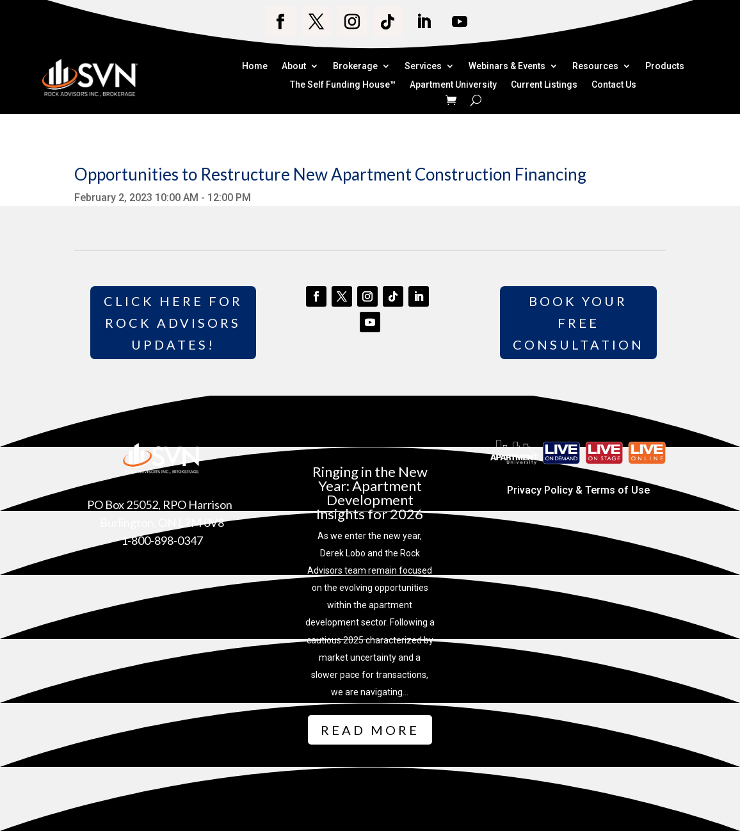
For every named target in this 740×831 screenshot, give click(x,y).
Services (423, 66)
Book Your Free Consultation (578, 322)
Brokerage (355, 66)
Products (664, 66)
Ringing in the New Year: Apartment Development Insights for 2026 (370, 492)
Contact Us (613, 85)
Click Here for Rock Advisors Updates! (173, 322)
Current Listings (544, 85)
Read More (370, 730)
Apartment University (453, 85)
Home (255, 66)
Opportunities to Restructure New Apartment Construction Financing (330, 174)
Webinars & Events (507, 66)
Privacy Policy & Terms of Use (578, 490)
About (294, 66)
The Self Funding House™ (343, 85)
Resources (595, 66)
